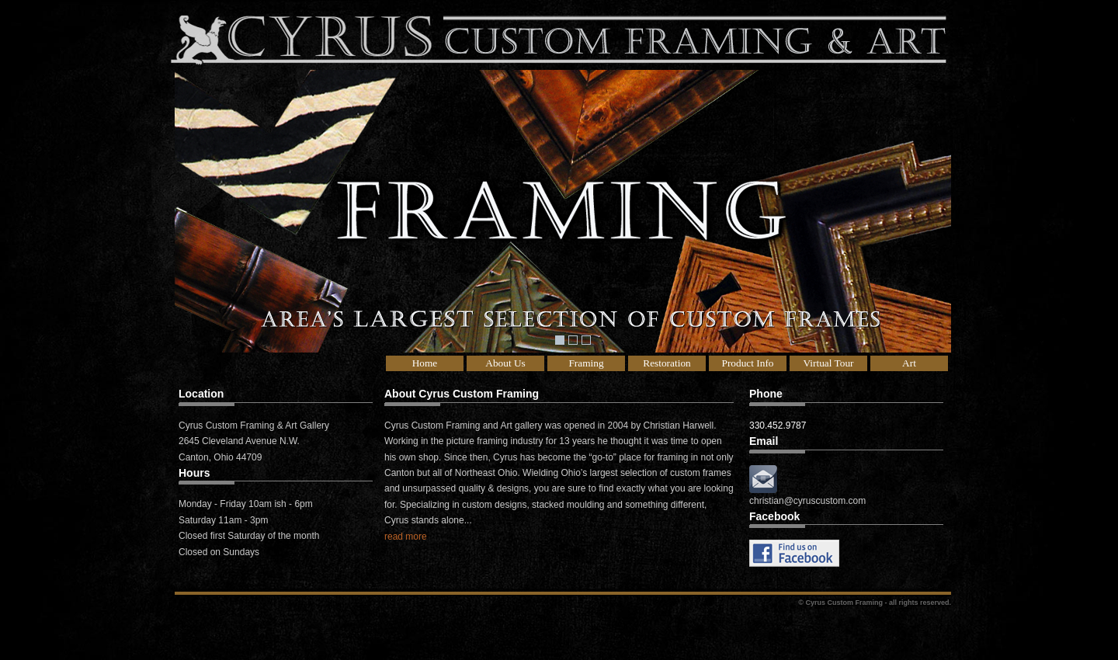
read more (405, 536)
